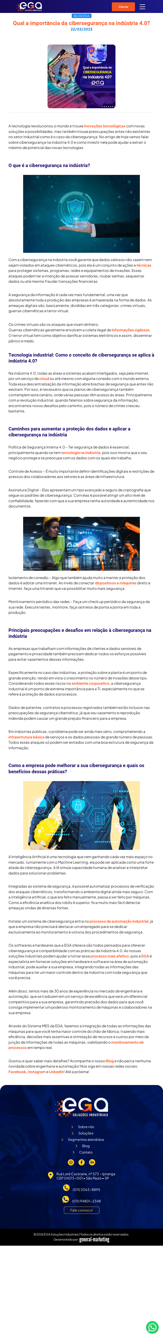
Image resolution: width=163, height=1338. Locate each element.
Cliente (123, 6)
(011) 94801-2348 (86, 1201)
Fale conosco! (81, 1210)
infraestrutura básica (26, 737)
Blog (110, 1060)
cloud (44, 378)
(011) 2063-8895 (86, 1189)
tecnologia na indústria (80, 452)
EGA (145, 956)
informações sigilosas (131, 329)
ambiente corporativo (90, 683)
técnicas (143, 265)
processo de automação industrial (119, 921)
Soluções (85, 1133)
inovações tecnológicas (104, 126)
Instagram (36, 1071)
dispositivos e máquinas (115, 582)
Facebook (17, 1071)
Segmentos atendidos (86, 1139)
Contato (86, 1152)
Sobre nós (86, 1126)
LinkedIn (56, 1071)
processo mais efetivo (109, 956)
